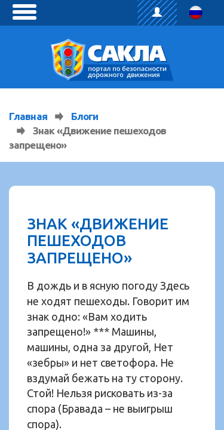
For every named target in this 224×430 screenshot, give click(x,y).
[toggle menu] (24, 12)
